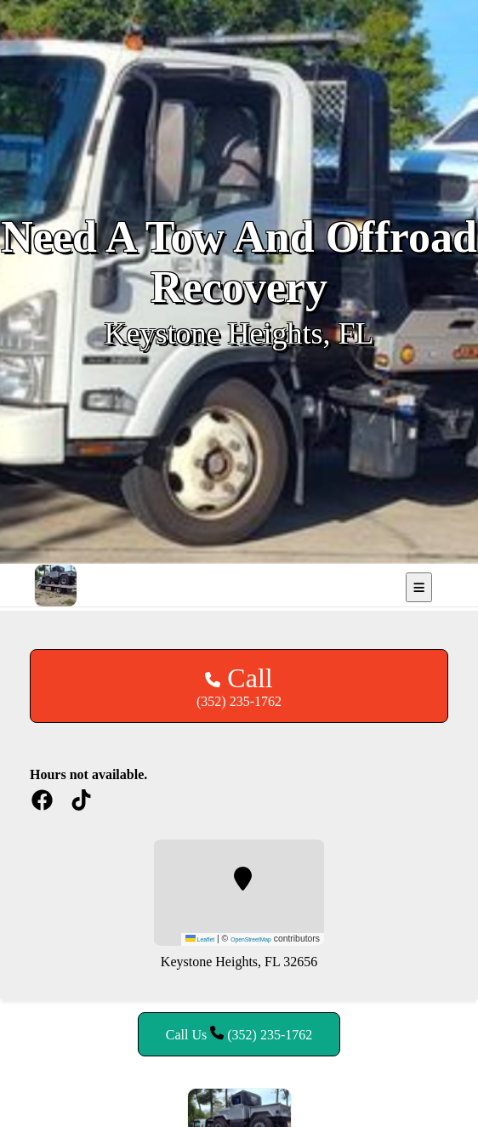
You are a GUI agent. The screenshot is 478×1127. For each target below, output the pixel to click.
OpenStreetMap (250, 939)
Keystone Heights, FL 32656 (239, 961)
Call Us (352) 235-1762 (239, 1034)
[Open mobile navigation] (419, 587)
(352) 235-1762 (239, 686)
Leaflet (199, 939)
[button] (243, 879)
